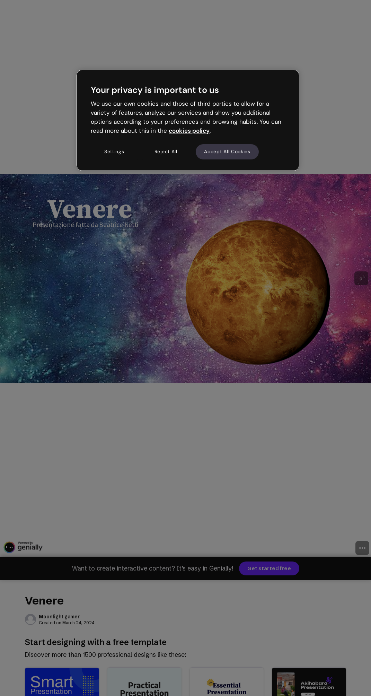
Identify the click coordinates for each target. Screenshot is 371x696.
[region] (188, 120)
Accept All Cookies (227, 151)
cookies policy (189, 130)
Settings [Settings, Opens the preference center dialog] (114, 151)
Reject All (165, 151)
